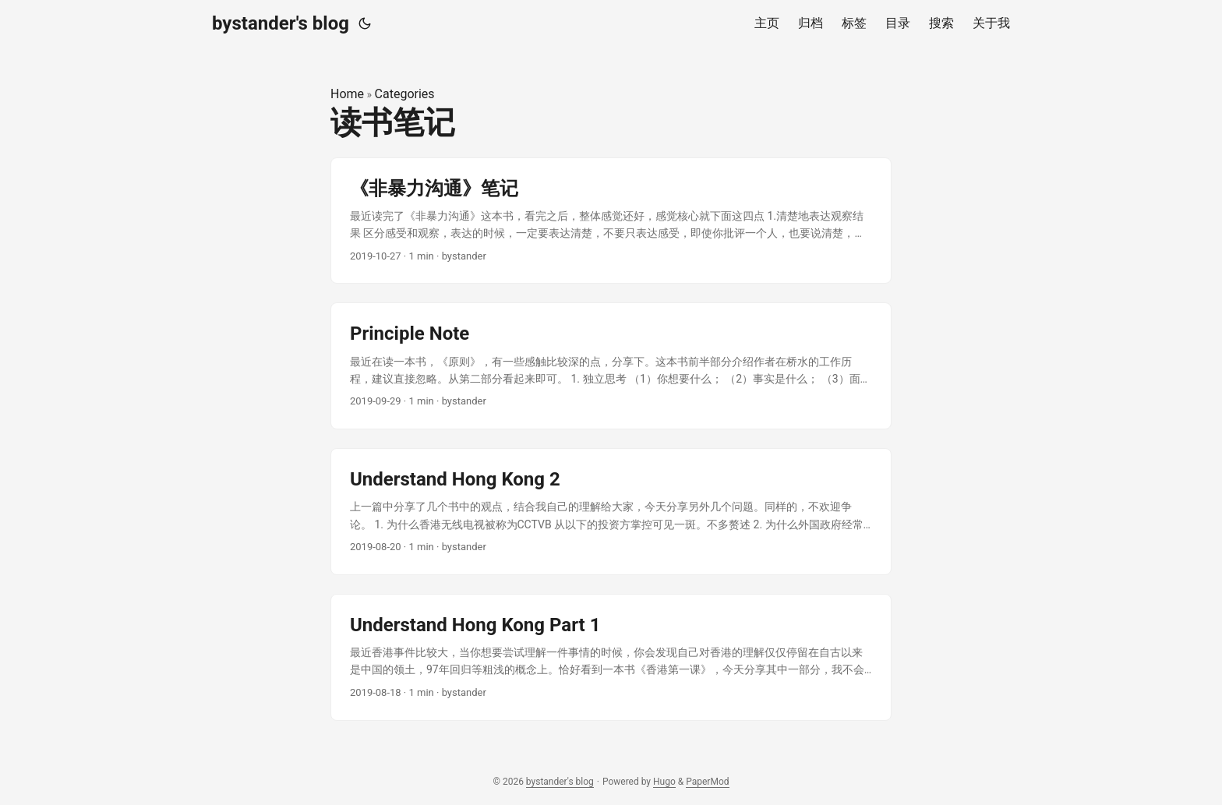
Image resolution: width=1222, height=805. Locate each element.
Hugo (664, 781)
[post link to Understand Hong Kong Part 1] (611, 657)
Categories (405, 94)
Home (347, 94)
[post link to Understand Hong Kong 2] (611, 511)
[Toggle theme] (364, 23)
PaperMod (707, 781)
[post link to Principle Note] (611, 366)
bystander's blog (280, 23)
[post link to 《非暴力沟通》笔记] (611, 221)
